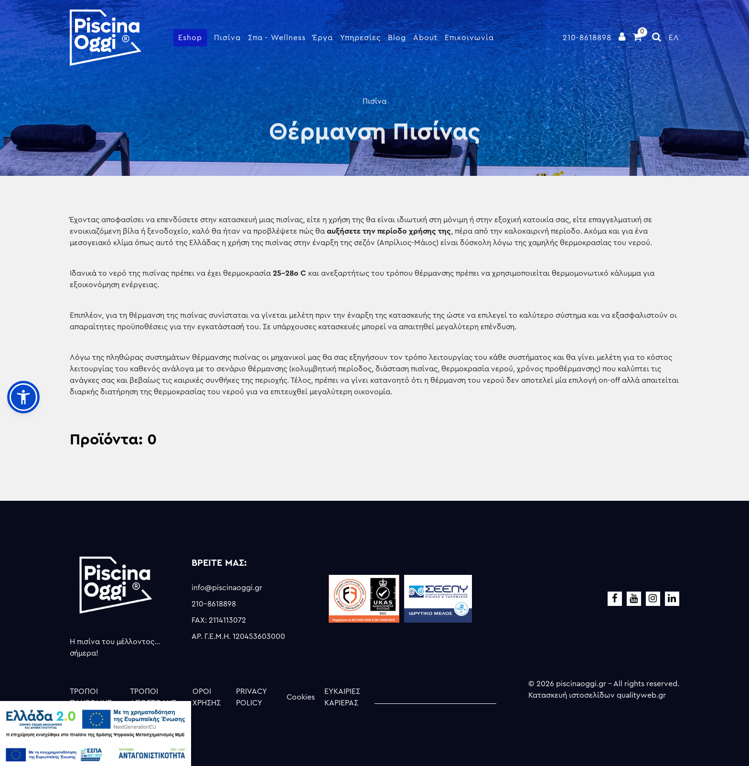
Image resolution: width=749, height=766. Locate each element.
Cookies (301, 697)
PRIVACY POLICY (251, 697)
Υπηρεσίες (360, 38)
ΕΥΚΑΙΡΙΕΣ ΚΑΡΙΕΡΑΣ (342, 697)
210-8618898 (587, 38)
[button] (23, 397)
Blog (397, 38)
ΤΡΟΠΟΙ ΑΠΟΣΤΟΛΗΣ (153, 697)
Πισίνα (227, 38)
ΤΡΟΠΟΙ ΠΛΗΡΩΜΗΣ (91, 697)
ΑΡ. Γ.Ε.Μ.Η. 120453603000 (238, 636)
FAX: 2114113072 (219, 620)
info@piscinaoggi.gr (227, 588)
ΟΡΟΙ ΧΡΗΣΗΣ (207, 697)
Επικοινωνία (469, 38)
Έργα (323, 38)
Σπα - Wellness (277, 38)
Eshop (190, 38)
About (425, 38)
